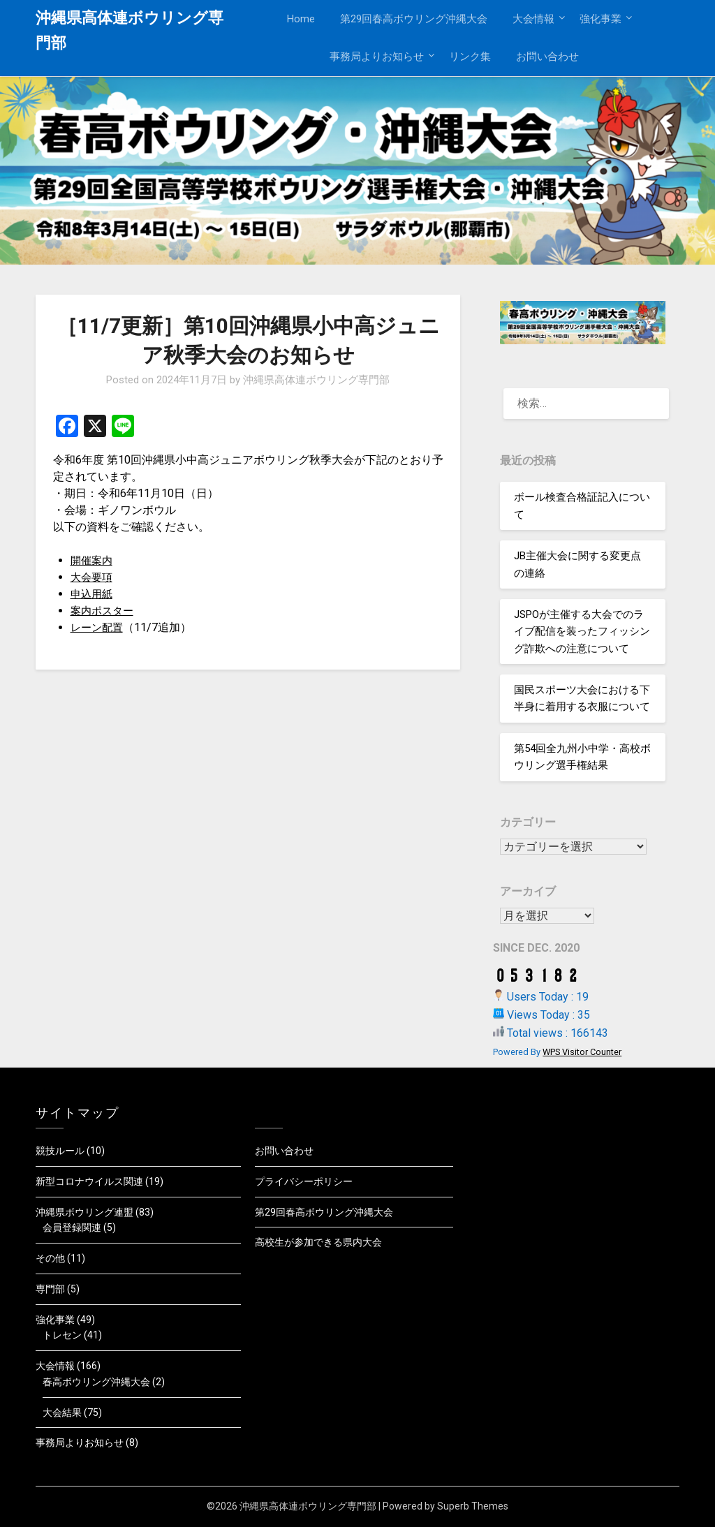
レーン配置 (98, 627)
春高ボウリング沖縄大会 (96, 1381)
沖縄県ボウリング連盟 (84, 1212)
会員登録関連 (72, 1227)
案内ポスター (104, 610)
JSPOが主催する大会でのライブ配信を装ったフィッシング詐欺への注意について (582, 631)
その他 (50, 1258)
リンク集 (470, 56)
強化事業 (600, 19)
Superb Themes (472, 1506)
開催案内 (93, 560)
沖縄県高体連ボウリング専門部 (129, 30)
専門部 (50, 1288)
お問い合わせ (547, 56)
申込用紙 (93, 593)
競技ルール (60, 1150)
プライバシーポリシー (304, 1181)
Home (301, 19)
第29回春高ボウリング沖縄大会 (413, 19)
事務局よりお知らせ (377, 56)
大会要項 (93, 577)
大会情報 (533, 19)
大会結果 (62, 1412)
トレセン (62, 1335)
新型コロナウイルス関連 (89, 1181)
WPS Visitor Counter (582, 1052)
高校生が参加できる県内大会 (318, 1242)
